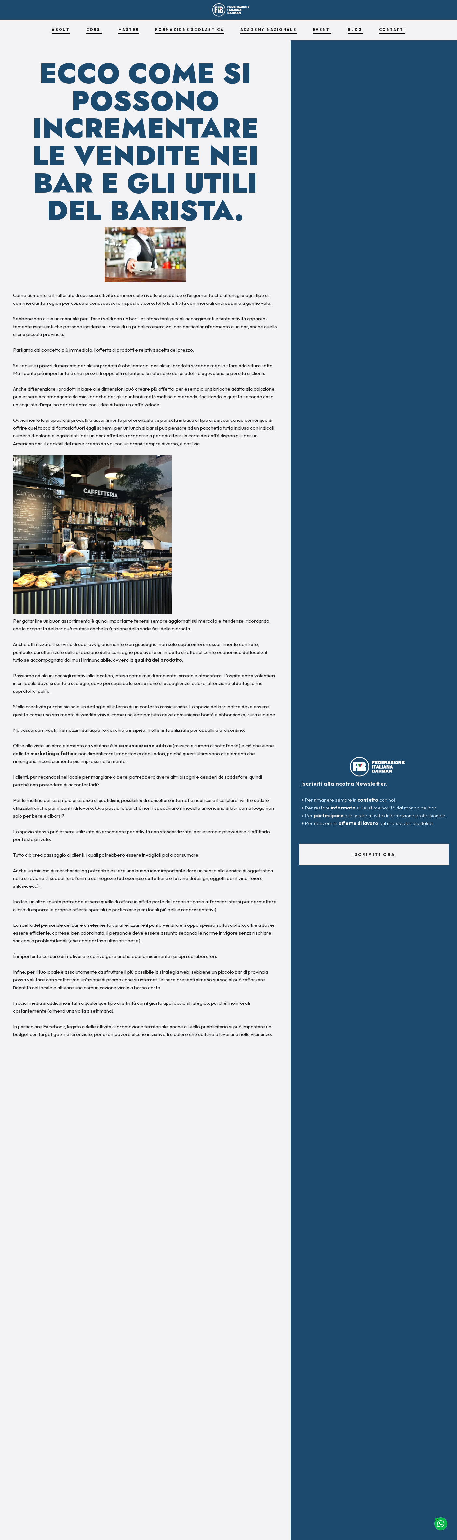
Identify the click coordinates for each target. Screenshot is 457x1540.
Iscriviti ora (374, 854)
